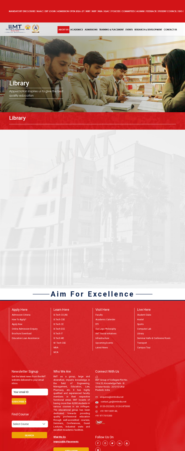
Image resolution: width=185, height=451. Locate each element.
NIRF (88, 11)
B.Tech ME (59, 338)
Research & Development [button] (148, 29)
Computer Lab (144, 329)
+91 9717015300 (103, 415)
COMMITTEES (128, 11)
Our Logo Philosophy (105, 329)
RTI (97, 324)
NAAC (40, 11)
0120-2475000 (123, 406)
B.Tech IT (58, 333)
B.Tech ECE (59, 329)
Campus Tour (143, 347)
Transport (142, 343)
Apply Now (17, 324)
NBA (100, 11)
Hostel (140, 319)
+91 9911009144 (108, 411)
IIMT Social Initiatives (106, 333)
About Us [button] (63, 29)
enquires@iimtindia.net (112, 397)
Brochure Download (21, 333)
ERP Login (50, 11)
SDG (180, 11)
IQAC (107, 11)
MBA (56, 347)
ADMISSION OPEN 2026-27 (70, 11)
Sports (140, 324)
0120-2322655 (107, 406)
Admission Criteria (21, 315)
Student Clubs (144, 315)
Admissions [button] (91, 29)
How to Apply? (19, 319)
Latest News (101, 347)
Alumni (140, 11)
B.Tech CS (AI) (61, 315)
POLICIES (115, 11)
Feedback (151, 11)
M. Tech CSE (60, 343)
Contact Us (170, 29)
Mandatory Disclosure (22, 11)
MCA (56, 352)
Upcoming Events (104, 343)
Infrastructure (102, 338)
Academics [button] (76, 29)
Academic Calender (105, 319)
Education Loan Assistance (25, 338)
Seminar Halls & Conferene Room (153, 338)
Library (140, 333)
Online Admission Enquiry (25, 329)
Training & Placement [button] (111, 29)
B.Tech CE (59, 324)
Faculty (99, 315)
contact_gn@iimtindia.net (113, 401)
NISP (94, 11)
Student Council (167, 11)
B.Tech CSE (59, 319)
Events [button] (129, 29)
